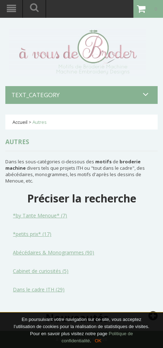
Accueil (19, 122)
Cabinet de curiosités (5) (40, 271)
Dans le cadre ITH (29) (39, 289)
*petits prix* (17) (32, 234)
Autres (39, 122)
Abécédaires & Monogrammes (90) (53, 252)
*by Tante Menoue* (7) (40, 215)
